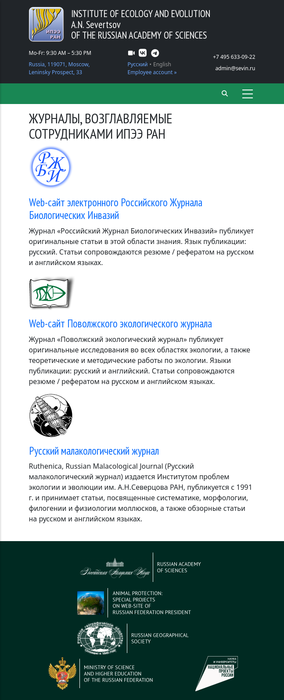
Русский (137, 64)
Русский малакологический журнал (94, 451)
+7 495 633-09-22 (234, 57)
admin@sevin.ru (235, 68)
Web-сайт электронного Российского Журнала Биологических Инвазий (115, 209)
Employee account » (151, 72)
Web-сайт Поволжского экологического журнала (120, 323)
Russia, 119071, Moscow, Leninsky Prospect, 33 (59, 68)
